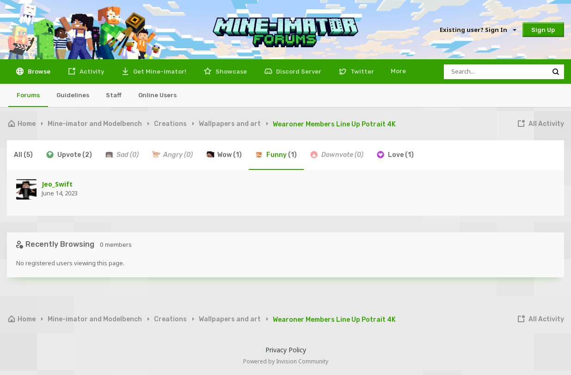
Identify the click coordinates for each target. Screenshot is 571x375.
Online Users (157, 95)
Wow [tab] (223, 154)
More (398, 71)
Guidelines (72, 95)
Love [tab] (395, 154)
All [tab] (23, 155)
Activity (91, 71)
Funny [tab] (275, 154)
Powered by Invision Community (285, 361)
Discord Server (298, 71)
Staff (114, 95)
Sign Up (543, 29)
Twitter (361, 71)
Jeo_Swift (57, 184)
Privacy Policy (285, 349)
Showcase (230, 71)
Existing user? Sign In (478, 29)
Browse (38, 71)
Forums (28, 95)
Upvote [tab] (68, 154)
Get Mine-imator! (159, 71)
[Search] (495, 71)
